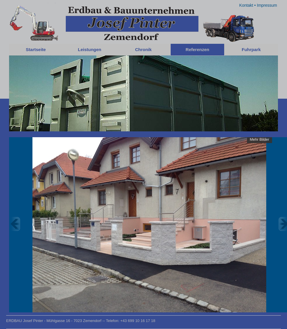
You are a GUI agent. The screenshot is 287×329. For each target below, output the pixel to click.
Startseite (36, 49)
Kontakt (246, 5)
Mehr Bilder (259, 139)
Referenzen (197, 49)
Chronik (143, 49)
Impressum (267, 5)
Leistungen (89, 49)
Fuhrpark (251, 49)
